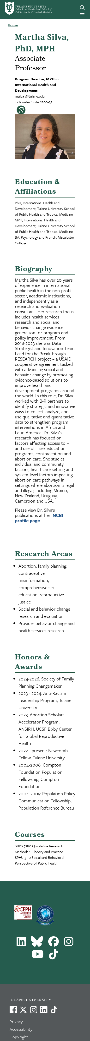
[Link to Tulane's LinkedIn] (43, 1009)
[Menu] (82, 13)
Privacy (16, 1022)
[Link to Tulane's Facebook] (33, 1009)
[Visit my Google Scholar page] (20, 111)
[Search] (82, 8)
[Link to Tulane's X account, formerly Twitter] (23, 1009)
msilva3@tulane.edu (30, 96)
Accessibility (21, 1029)
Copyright (19, 1037)
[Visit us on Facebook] (13, 1009)
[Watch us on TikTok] (54, 1009)
